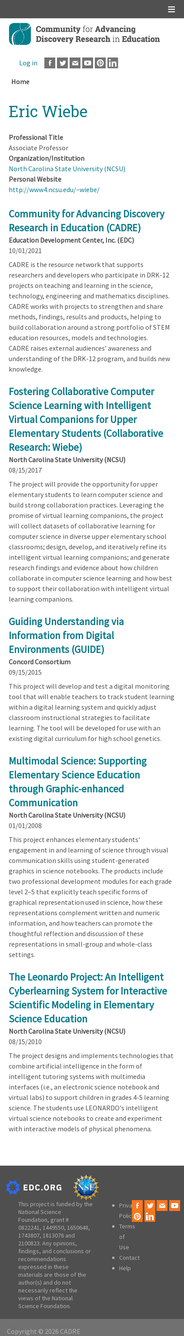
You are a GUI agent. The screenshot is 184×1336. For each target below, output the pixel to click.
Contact (129, 1258)
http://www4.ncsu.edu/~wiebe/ (54, 189)
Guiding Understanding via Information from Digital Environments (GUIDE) (66, 635)
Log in (28, 62)
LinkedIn (112, 62)
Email (75, 62)
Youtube (87, 62)
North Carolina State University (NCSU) (67, 168)
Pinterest (100, 62)
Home (20, 81)
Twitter (62, 62)
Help (125, 1268)
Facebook (49, 62)
